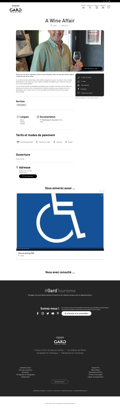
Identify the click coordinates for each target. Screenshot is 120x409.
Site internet (85, 85)
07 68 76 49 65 (86, 77)
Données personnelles (80, 391)
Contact (49, 391)
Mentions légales (67, 391)
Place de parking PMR (26, 253)
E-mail (83, 81)
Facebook (84, 89)
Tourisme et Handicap (39, 391)
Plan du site (57, 391)
